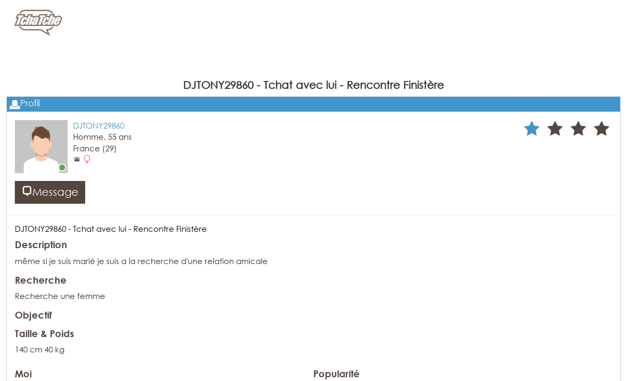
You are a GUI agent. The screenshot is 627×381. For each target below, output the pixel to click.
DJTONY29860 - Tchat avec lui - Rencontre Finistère (111, 228)
